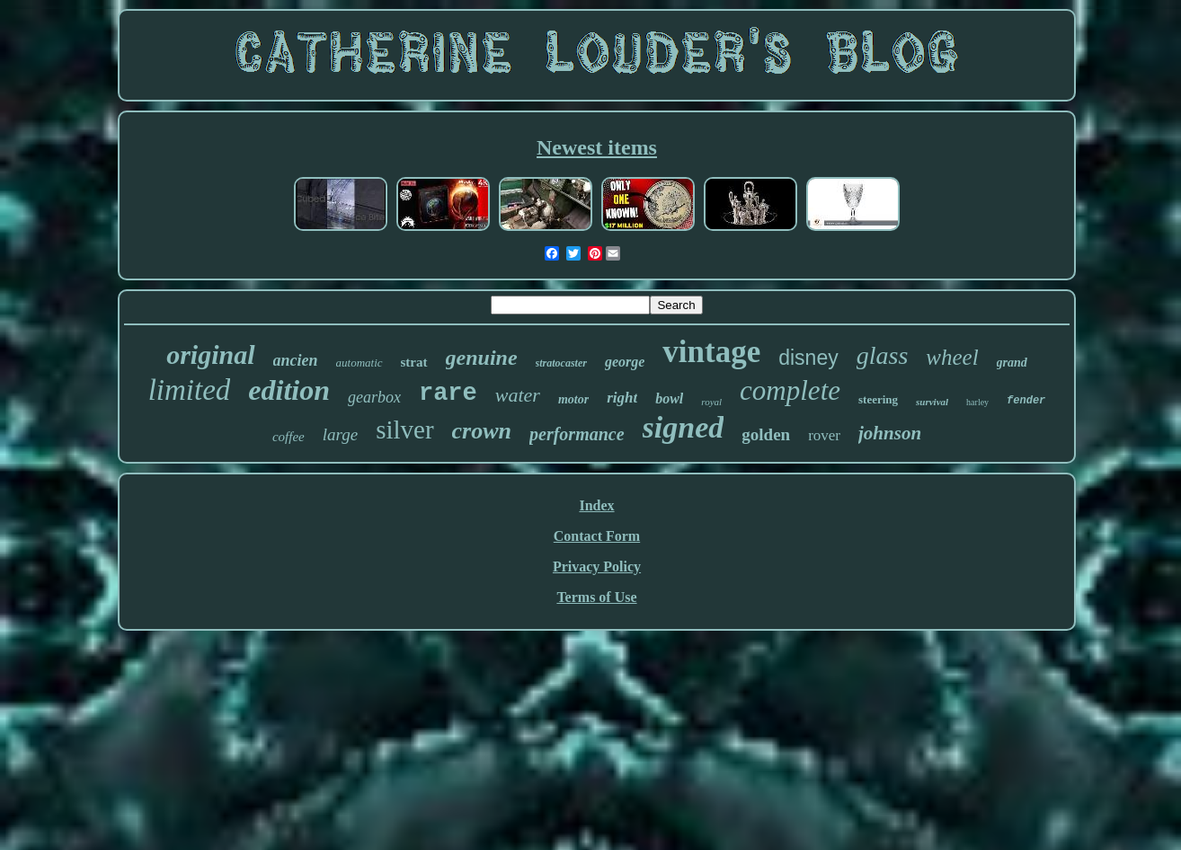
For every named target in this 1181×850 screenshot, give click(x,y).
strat (414, 362)
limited (189, 390)
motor (573, 399)
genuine (482, 357)
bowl (669, 398)
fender (1026, 400)
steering (878, 399)
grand (1012, 362)
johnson (889, 433)
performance (577, 434)
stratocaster (561, 363)
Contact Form (597, 536)
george (624, 361)
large (340, 434)
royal (711, 401)
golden (765, 434)
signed (683, 427)
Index (596, 505)
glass (883, 355)
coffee (288, 436)
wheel (952, 357)
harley (977, 402)
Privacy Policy (597, 566)
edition (289, 390)
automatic (359, 362)
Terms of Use (596, 597)
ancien (295, 360)
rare (448, 393)
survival (932, 401)
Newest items (597, 147)
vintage (711, 351)
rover (824, 435)
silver (404, 429)
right (622, 397)
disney (808, 357)
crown (481, 431)
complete (790, 390)
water (517, 395)
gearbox (374, 397)
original (210, 354)
